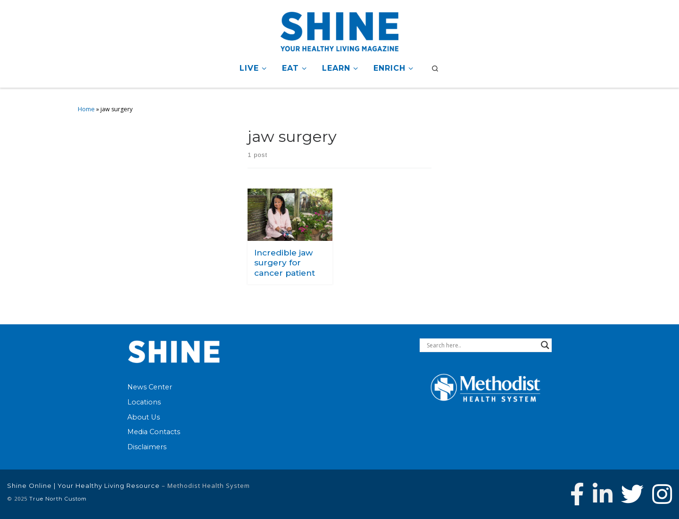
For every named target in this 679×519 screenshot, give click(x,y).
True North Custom (58, 498)
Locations (144, 402)
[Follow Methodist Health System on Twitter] (632, 494)
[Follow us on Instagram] (662, 494)
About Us (143, 417)
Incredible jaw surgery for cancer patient (284, 262)
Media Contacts (153, 432)
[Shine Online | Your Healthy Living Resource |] (339, 30)
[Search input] (481, 345)
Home (86, 109)
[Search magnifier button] (545, 345)
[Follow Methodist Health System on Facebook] (577, 494)
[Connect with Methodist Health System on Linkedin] (603, 494)
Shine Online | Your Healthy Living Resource (83, 485)
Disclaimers (146, 447)
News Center (149, 387)
